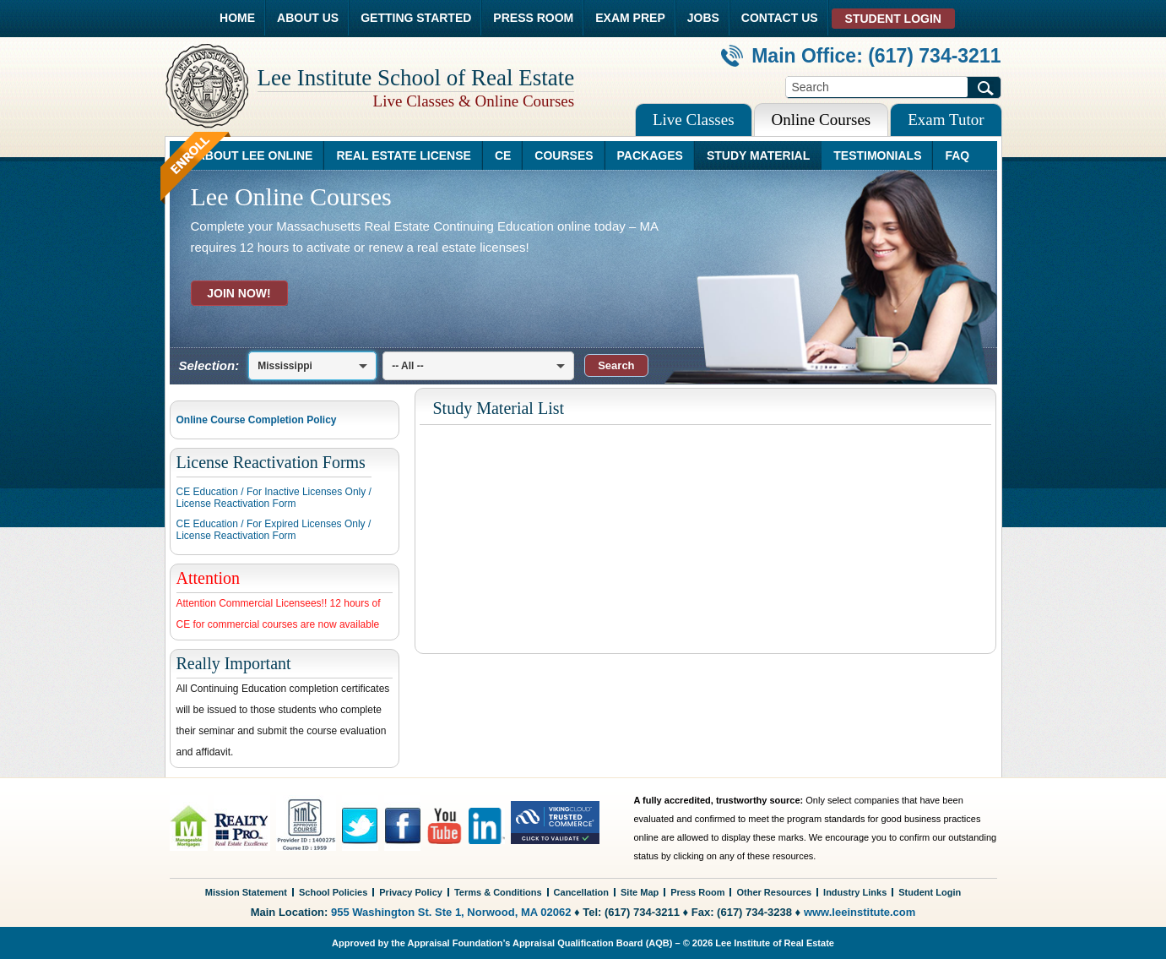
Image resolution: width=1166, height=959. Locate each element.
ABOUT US (308, 18)
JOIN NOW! (238, 293)
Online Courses (821, 119)
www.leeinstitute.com (859, 912)
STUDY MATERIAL (758, 155)
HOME (237, 18)
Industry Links (855, 892)
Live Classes (694, 119)
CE (503, 155)
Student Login (929, 892)
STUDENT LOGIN (893, 18)
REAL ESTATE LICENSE (403, 155)
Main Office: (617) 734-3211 (861, 56)
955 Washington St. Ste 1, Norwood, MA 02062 (451, 912)
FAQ (957, 155)
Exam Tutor (946, 119)
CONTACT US (779, 18)
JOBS (703, 18)
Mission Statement (246, 892)
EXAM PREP (629, 18)
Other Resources (773, 892)
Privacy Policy (410, 892)
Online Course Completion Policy (256, 420)
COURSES (563, 155)
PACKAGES (650, 155)
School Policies (333, 892)
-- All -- (408, 366)
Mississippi (285, 366)
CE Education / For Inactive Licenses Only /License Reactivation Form (273, 497)
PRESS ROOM (533, 18)
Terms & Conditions (498, 892)
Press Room (697, 892)
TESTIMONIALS (877, 155)
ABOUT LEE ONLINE (255, 155)
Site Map (640, 892)
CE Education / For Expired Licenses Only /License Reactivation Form (273, 530)
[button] (616, 365)
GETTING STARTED (416, 18)
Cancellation (581, 892)
